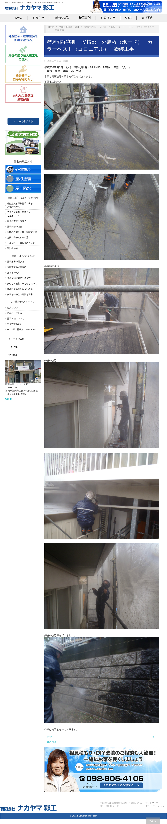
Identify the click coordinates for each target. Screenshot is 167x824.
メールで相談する (23, 121)
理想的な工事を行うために (20, 289)
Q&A (128, 17)
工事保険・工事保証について (21, 243)
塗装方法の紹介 (14, 324)
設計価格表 (12, 248)
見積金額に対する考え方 (18, 278)
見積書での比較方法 (16, 267)
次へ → (155, 737)
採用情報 (13, 355)
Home (51, 27)
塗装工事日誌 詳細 (69, 27)
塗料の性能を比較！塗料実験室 (22, 232)
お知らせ (38, 17)
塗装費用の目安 (14, 226)
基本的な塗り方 (14, 313)
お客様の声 (108, 17)
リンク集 (13, 347)
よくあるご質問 (16, 338)
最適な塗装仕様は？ (16, 221)
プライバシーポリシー (156, 806)
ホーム (18, 17)
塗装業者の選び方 (15, 261)
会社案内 (147, 17)
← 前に (48, 737)
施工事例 (85, 17)
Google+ (9, 399)
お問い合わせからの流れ (18, 237)
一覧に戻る (50, 742)
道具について (13, 307)
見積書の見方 (13, 272)
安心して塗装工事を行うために (22, 283)
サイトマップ (151, 803)
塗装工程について (15, 318)
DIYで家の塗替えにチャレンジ (21, 329)
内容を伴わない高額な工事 (20, 294)
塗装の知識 (61, 17)
